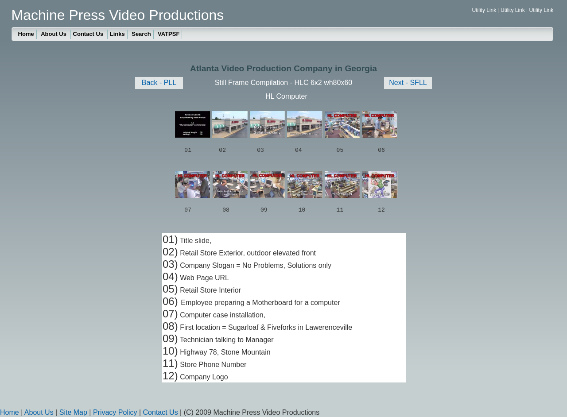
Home (26, 34)
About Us (54, 34)
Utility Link (484, 10)
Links (117, 34)
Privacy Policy (115, 412)
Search (141, 34)
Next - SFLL (408, 82)
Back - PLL (159, 82)
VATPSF (168, 34)
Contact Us (89, 34)
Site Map (73, 412)
